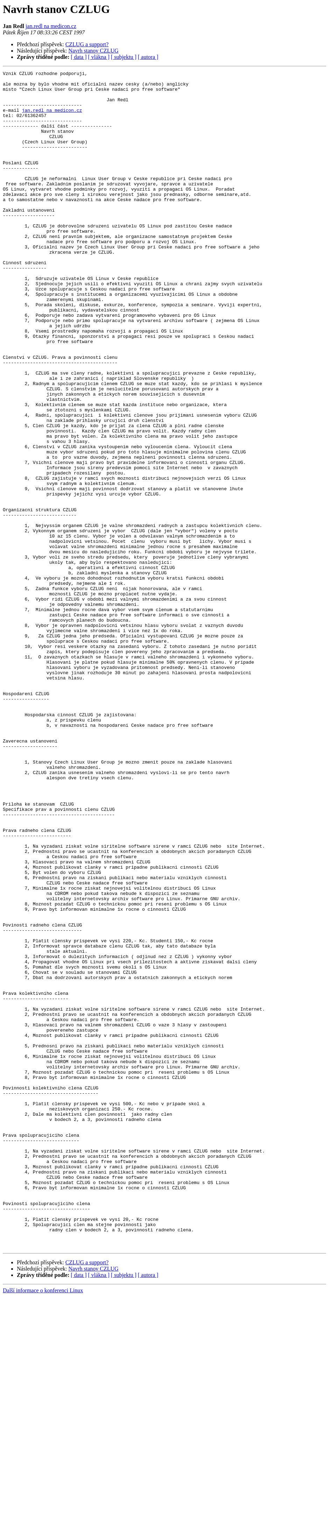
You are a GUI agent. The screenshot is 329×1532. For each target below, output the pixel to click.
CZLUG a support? (87, 44)
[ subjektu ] (123, 57)
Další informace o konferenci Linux (43, 1526)
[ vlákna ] (99, 57)
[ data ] (78, 57)
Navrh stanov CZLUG (94, 51)
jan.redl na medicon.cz (51, 26)
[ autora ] (148, 57)
